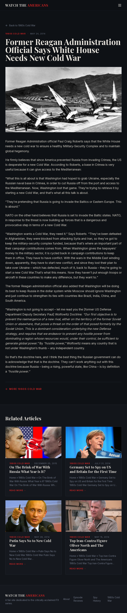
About (66, 599)
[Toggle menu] (120, 5)
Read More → (17, 490)
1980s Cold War (15, 33)
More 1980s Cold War (23, 389)
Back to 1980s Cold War (20, 25)
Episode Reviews (78, 599)
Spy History (97, 599)
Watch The (26, 5)
